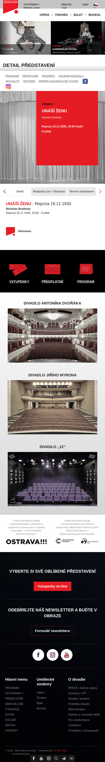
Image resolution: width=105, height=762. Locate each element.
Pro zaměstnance (79, 720)
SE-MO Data (60, 750)
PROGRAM (12, 75)
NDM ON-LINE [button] (66, 6)
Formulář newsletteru (52, 631)
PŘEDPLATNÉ (52, 281)
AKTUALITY (13, 81)
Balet (40, 703)
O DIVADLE (12, 709)
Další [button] (85, 4)
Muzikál (41, 708)
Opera (40, 692)
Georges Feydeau (24, 52)
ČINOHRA (61, 14)
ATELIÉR (10, 720)
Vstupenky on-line (52, 586)
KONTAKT (11, 730)
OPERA (44, 14)
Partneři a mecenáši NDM (84, 714)
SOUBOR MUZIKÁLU (71, 75)
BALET (78, 14)
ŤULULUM (22, 49)
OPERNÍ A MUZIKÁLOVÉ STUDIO (59, 81)
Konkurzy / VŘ (77, 693)
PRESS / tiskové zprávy (82, 688)
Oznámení (74, 725)
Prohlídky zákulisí (79, 704)
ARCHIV (10, 725)
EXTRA (9, 714)
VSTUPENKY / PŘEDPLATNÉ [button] (32, 6)
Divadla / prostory (79, 698)
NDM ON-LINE (14, 704)
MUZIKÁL (95, 14)
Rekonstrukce (76, 709)
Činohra (41, 697)
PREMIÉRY (48, 75)
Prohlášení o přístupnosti (83, 730)
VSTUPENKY (19, 281)
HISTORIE (29, 81)
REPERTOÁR (30, 75)
